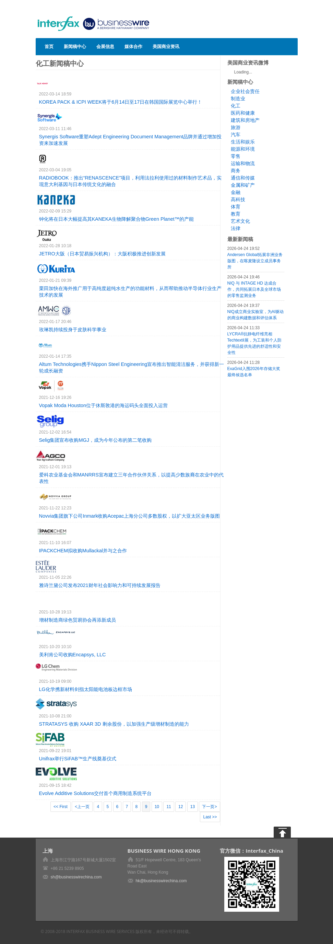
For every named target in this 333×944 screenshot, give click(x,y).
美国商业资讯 (166, 46)
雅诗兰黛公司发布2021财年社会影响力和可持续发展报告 (99, 585)
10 (157, 806)
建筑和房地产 (245, 120)
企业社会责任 (245, 91)
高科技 (238, 199)
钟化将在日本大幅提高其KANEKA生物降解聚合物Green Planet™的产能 (116, 219)
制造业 (238, 98)
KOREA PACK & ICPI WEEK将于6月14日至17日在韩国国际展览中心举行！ (120, 102)
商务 (235, 170)
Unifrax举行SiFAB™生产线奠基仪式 (78, 758)
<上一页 (82, 806)
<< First (60, 806)
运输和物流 (243, 163)
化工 (235, 105)
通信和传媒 (243, 178)
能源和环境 (243, 149)
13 (192, 806)
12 (180, 806)
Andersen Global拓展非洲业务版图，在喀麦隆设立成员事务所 (255, 260)
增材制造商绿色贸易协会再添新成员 (77, 620)
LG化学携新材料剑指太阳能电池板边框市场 (85, 689)
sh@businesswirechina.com (76, 877)
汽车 (235, 134)
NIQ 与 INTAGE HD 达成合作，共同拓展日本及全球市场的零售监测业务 (254, 289)
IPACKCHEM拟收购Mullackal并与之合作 (83, 550)
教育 (235, 214)
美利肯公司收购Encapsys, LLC (72, 654)
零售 (235, 156)
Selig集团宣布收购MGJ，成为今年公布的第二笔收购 (95, 440)
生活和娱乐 (243, 142)
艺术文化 (240, 221)
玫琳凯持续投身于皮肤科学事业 (72, 329)
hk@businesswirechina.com (161, 880)
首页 (49, 46)
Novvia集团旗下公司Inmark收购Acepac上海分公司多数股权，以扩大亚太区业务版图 (129, 516)
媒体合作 (133, 46)
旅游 (235, 127)
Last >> (210, 817)
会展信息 (105, 46)
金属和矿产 (243, 185)
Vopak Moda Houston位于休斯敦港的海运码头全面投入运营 (103, 405)
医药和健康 (243, 113)
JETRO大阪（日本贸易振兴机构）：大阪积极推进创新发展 (102, 253)
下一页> (209, 806)
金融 (235, 192)
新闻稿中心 (75, 46)
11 (168, 806)
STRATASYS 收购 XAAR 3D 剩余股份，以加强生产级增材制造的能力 (114, 724)
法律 (235, 228)
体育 (235, 206)
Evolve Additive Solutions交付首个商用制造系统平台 (95, 793)
